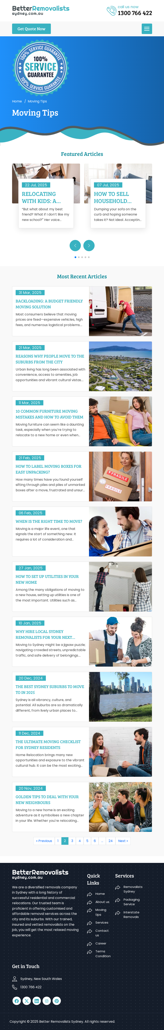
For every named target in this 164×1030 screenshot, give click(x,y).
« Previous (44, 840)
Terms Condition (102, 953)
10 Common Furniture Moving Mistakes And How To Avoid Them (49, 414)
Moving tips (100, 912)
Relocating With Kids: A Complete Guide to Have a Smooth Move (45, 197)
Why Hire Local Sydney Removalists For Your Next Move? (44, 634)
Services (101, 922)
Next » (123, 840)
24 (111, 840)
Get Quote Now (31, 29)
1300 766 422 (30, 987)
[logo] (40, 10)
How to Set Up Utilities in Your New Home (47, 579)
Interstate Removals (131, 914)
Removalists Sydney (133, 889)
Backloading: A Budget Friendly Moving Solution (49, 304)
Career (100, 943)
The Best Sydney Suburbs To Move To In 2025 (50, 689)
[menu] (147, 29)
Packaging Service (132, 901)
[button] (89, 245)
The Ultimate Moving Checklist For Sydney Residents (48, 744)
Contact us (102, 933)
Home (17, 101)
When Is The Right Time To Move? (49, 521)
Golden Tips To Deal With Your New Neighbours (47, 799)
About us (102, 902)
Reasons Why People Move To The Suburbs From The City (50, 359)
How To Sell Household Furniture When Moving (118, 197)
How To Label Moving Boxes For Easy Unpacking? (48, 469)
